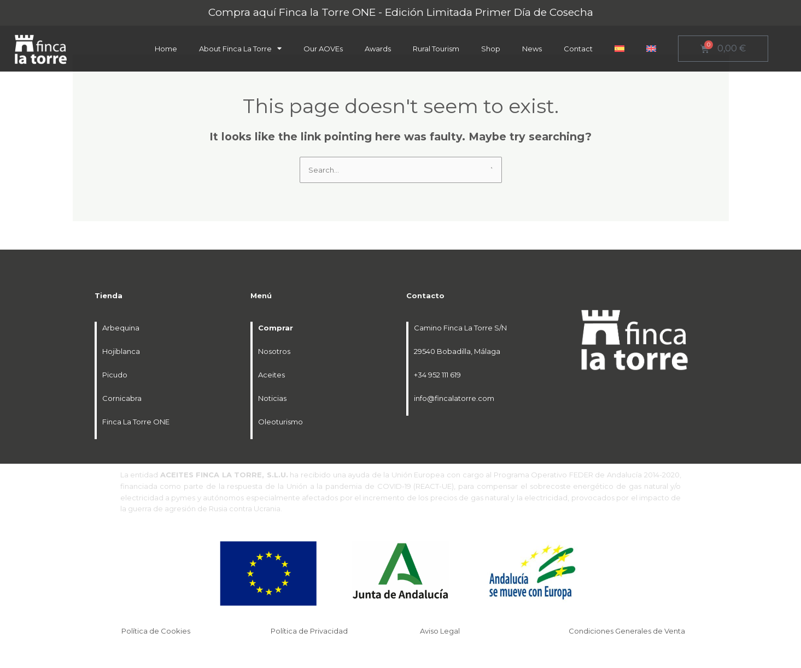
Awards (378, 48)
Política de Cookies (156, 630)
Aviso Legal (440, 630)
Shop (490, 48)
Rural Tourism (436, 48)
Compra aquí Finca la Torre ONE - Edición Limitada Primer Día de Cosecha (400, 12)
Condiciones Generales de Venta (628, 630)
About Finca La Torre (240, 48)
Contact (578, 48)
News (532, 48)
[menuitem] (619, 48)
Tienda (108, 295)
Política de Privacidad (310, 630)
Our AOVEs (323, 48)
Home (166, 48)
